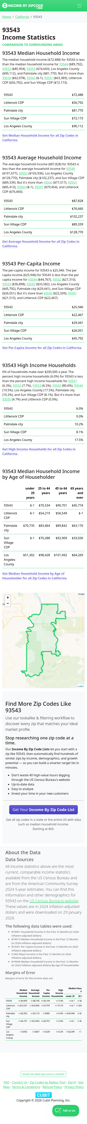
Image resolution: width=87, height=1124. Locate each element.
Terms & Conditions (26, 1087)
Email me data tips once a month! (43, 1074)
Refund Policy (52, 1087)
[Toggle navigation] (79, 6)
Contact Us (19, 1082)
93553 (31, 69)
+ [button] (8, 598)
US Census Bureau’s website (54, 900)
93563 (31, 78)
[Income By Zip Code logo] (22, 6)
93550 (6, 78)
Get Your (43, 809)
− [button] (8, 604)
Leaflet (80, 686)
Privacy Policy (74, 1087)
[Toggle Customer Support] (65, 1110)
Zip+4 (72, 1082)
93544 (63, 64)
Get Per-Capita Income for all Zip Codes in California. (42, 348)
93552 (6, 69)
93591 (48, 78)
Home (6, 17)
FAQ (6, 1082)
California (22, 17)
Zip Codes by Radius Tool (47, 1082)
